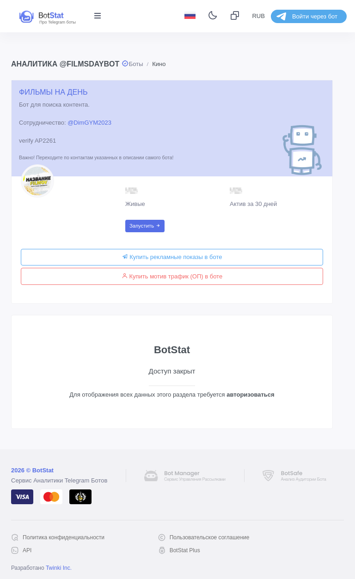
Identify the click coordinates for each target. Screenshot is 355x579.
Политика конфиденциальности (63, 537)
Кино (158, 63)
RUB (258, 15)
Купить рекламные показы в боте (172, 256)
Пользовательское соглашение (210, 537)
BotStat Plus (185, 550)
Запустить (144, 226)
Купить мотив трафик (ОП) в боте (172, 276)
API (27, 550)
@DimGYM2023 (89, 122)
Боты (136, 63)
